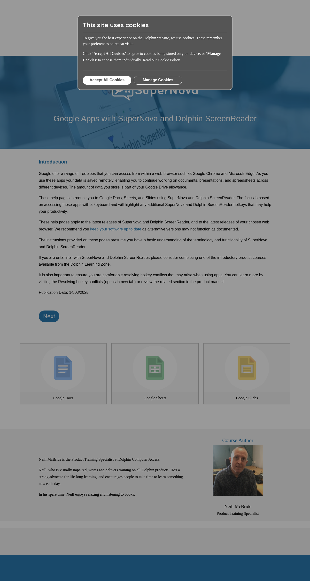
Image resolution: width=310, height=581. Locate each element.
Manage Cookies (158, 80)
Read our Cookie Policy (161, 60)
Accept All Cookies (107, 80)
